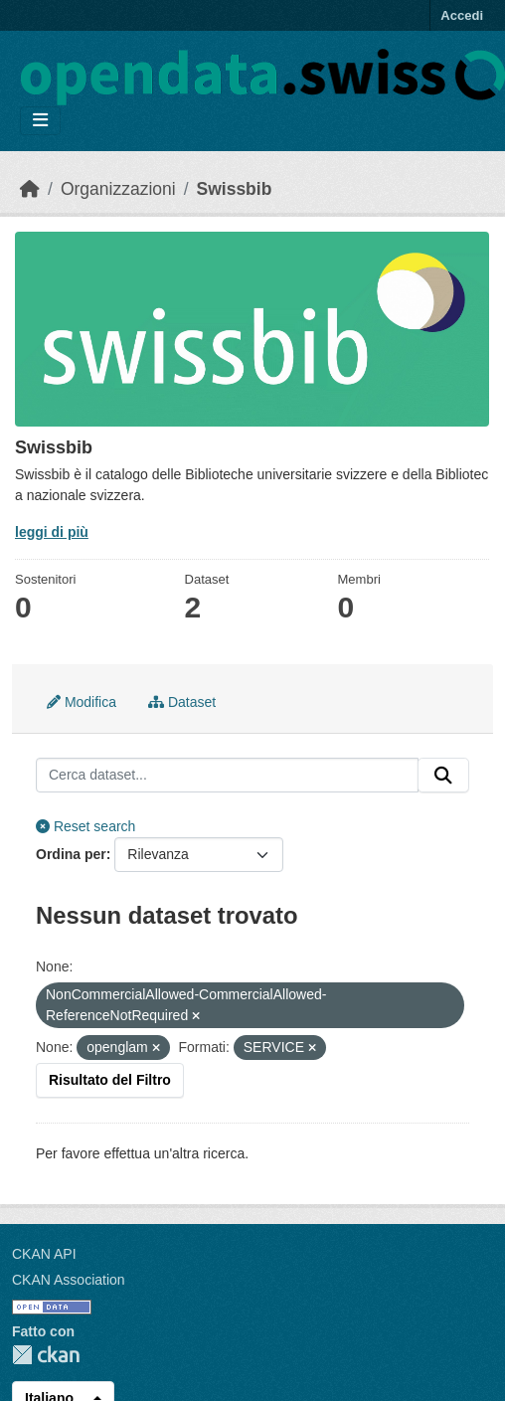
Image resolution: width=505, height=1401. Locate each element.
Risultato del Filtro (110, 1080)
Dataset (182, 702)
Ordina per (71, 854)
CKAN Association (68, 1280)
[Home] (30, 189)
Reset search (85, 826)
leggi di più (51, 532)
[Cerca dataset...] (227, 775)
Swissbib (234, 189)
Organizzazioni (118, 189)
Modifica (81, 702)
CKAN (46, 1354)
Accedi (461, 15)
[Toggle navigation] (40, 120)
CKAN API (44, 1254)
